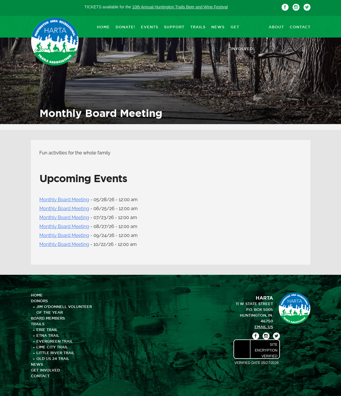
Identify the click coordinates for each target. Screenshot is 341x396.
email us (264, 327)
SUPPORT (174, 27)
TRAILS (198, 27)
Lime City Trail (52, 347)
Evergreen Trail (54, 341)
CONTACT (300, 27)
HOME (103, 27)
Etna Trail (47, 335)
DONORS (39, 301)
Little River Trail (55, 353)
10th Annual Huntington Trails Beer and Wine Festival (180, 7)
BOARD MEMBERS (48, 318)
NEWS (218, 27)
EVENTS (149, 27)
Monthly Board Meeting (64, 199)
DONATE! (125, 27)
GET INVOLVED (246, 27)
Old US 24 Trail (52, 358)
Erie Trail (47, 330)
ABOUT (276, 27)
